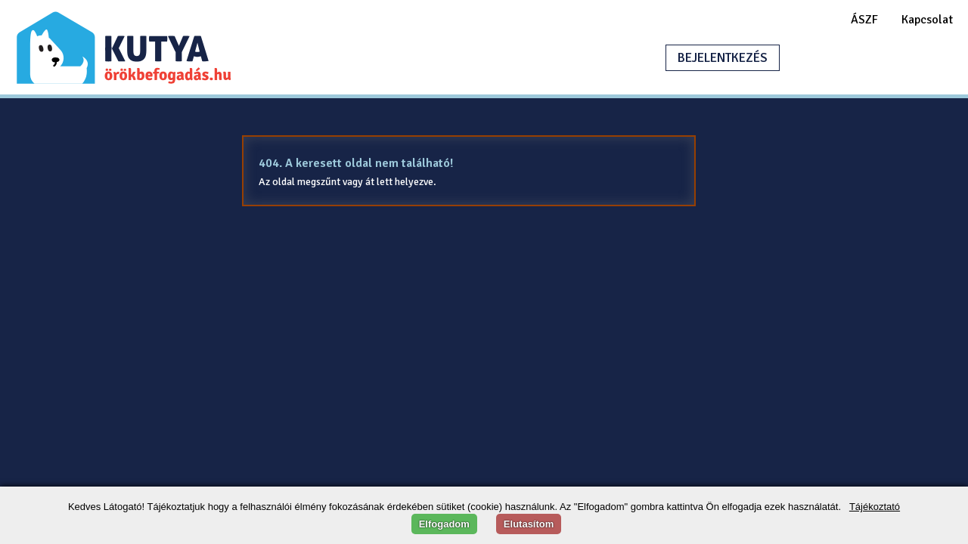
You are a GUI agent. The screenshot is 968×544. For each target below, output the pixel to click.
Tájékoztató (874, 506)
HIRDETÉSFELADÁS (865, 58)
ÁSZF (864, 19)
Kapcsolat (927, 19)
